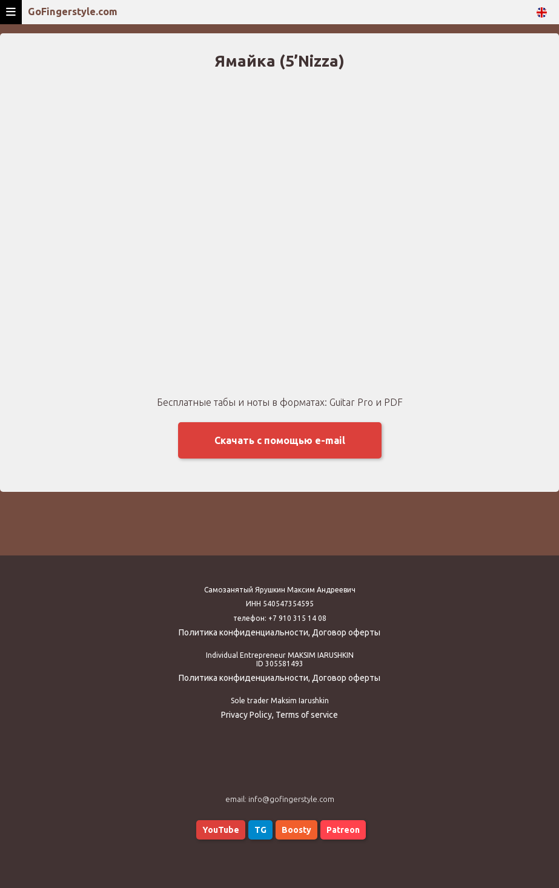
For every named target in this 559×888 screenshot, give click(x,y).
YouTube (220, 830)
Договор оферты (346, 632)
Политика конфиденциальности (243, 632)
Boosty (296, 830)
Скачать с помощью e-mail (279, 440)
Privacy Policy (246, 715)
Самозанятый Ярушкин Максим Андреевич (280, 590)
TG (260, 830)
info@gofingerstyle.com (291, 799)
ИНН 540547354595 (280, 604)
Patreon (343, 830)
